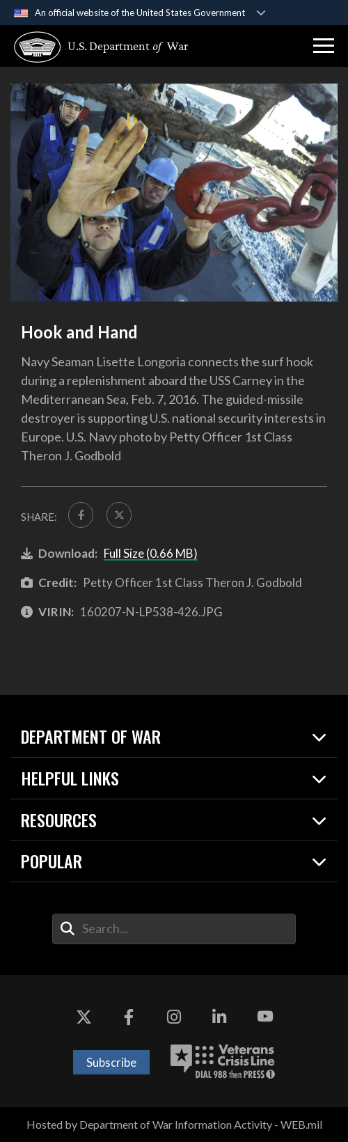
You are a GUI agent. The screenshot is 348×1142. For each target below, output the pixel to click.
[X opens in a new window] (83, 1017)
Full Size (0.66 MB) (151, 554)
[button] (323, 46)
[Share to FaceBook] (81, 515)
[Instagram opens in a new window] (174, 1017)
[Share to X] (120, 515)
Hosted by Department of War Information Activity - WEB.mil (174, 1125)
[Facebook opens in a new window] (128, 1017)
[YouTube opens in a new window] (264, 1017)
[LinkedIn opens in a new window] (219, 1017)
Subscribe (111, 1063)
